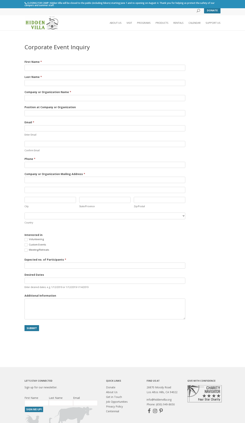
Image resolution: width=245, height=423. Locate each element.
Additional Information (40, 295)
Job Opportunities (117, 401)
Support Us (213, 23)
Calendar (195, 23)
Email (29, 122)
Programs (144, 23)
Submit (32, 328)
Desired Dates (34, 275)
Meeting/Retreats (36, 250)
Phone (29, 159)
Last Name (33, 77)
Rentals (178, 23)
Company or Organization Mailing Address (54, 174)
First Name (33, 62)
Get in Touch (114, 397)
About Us (116, 23)
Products (162, 23)
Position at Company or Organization (50, 107)
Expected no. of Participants (45, 259)
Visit (129, 23)
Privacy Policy (114, 406)
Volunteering (34, 239)
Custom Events (35, 244)
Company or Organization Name (47, 92)
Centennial (112, 411)
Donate (212, 10)
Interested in (33, 235)
